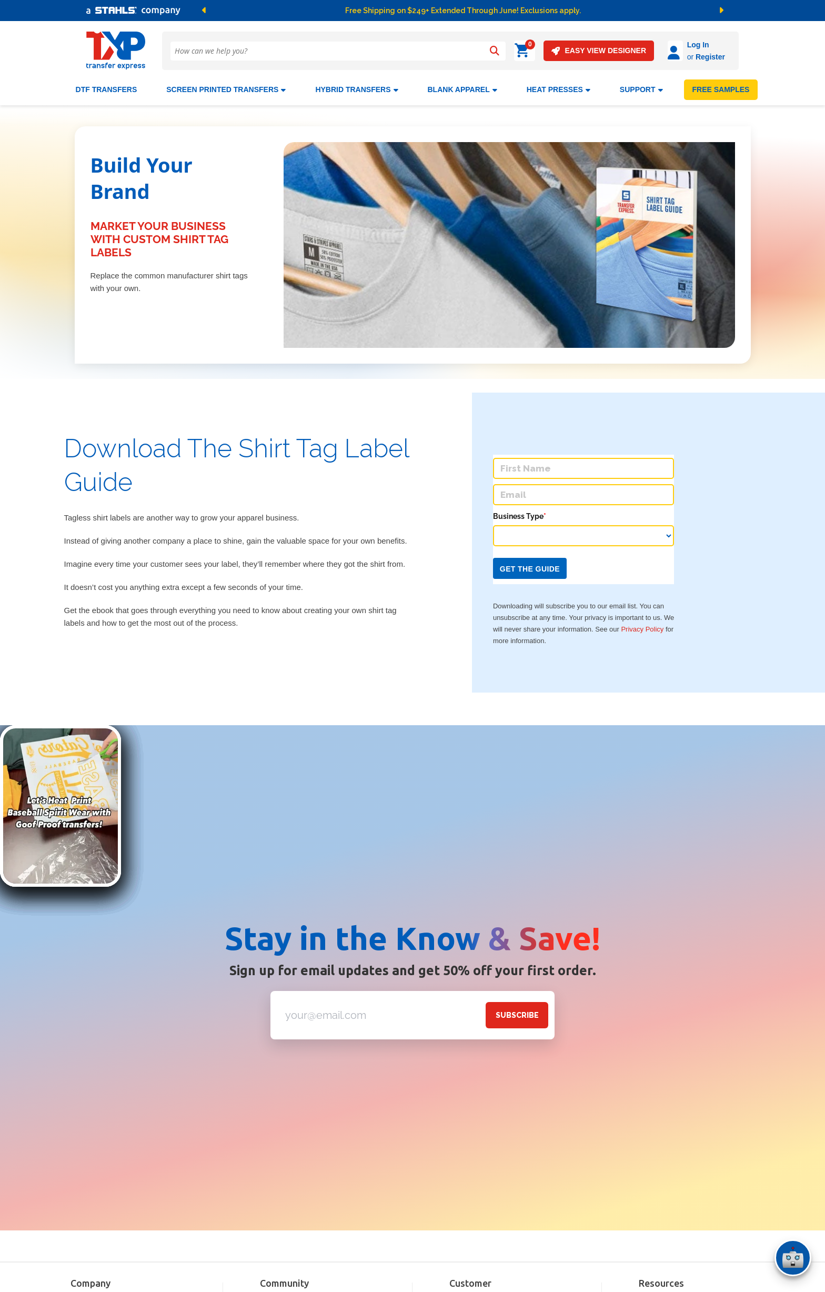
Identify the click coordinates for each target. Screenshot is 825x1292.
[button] (314, 10)
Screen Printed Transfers (226, 85)
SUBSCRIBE (517, 1011)
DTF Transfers (106, 85)
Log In (669, 45)
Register (681, 57)
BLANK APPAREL (462, 85)
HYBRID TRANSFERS (356, 85)
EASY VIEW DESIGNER (569, 50)
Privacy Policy (642, 625)
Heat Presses (558, 85)
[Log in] (645, 51)
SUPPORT (641, 85)
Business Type (519, 512)
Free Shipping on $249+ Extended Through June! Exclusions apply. (463, 10)
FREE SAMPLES (721, 85)
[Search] (494, 51)
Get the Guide (530, 564)
